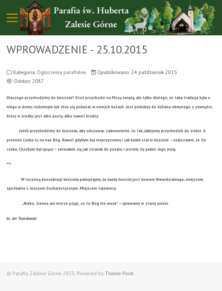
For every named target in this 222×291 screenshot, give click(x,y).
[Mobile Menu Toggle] (12, 17)
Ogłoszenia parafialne (61, 72)
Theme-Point (119, 273)
